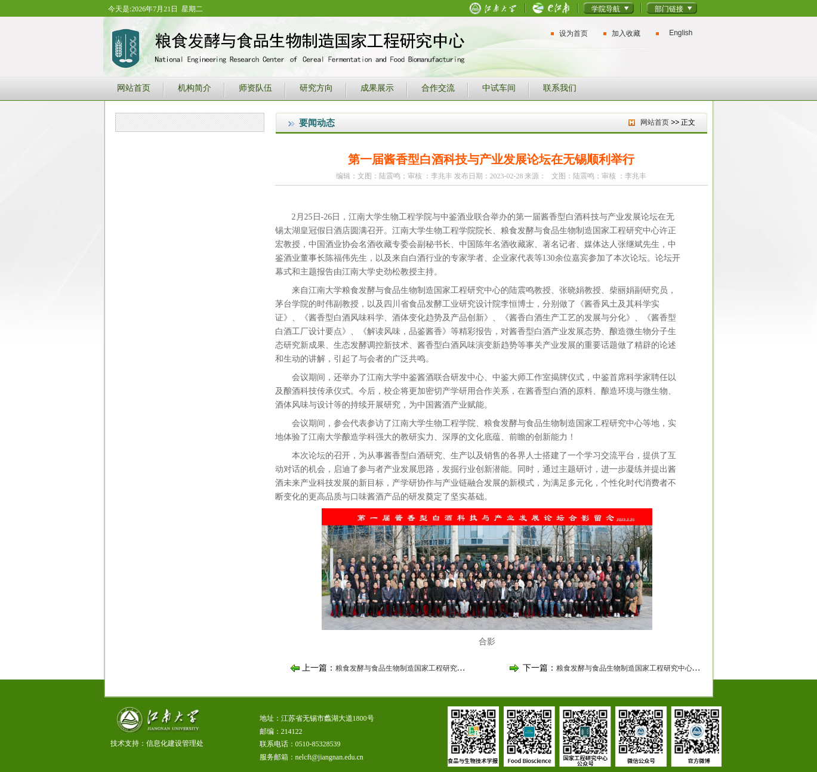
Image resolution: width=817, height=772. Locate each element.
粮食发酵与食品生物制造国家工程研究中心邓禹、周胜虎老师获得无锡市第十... (459, 668)
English (680, 33)
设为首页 (573, 33)
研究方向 (316, 87)
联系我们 (559, 87)
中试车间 (499, 87)
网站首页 (133, 87)
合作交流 (438, 87)
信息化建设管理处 (175, 743)
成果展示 (377, 87)
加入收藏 (626, 33)
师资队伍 (255, 87)
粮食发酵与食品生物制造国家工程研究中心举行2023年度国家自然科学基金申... (680, 668)
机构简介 (194, 87)
